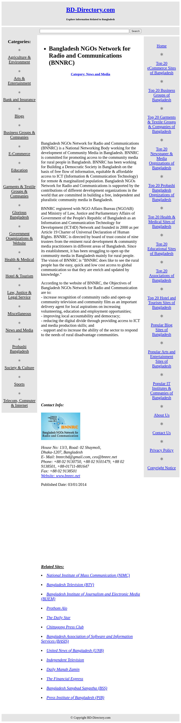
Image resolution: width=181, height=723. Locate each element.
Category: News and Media (90, 74)
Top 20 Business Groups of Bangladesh (161, 95)
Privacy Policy (162, 450)
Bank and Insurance (19, 99)
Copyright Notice (162, 467)
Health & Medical (19, 259)
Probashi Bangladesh (19, 348)
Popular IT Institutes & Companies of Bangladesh (161, 390)
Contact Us (162, 432)
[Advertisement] (90, 109)
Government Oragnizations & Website (19, 238)
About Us (161, 415)
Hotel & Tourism (19, 276)
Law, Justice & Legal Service (19, 294)
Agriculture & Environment (19, 59)
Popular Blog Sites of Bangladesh (161, 330)
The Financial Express (65, 678)
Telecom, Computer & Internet (19, 402)
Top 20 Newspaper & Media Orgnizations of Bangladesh (161, 158)
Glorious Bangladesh (19, 214)
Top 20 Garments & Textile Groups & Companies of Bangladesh (162, 124)
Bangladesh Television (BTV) (70, 584)
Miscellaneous (19, 313)
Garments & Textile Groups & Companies (19, 191)
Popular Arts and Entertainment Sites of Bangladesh (161, 358)
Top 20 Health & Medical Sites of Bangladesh (161, 222)
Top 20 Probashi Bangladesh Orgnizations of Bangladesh (161, 192)
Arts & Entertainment (19, 80)
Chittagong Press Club (65, 627)
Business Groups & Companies (19, 134)
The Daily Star (58, 617)
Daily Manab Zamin (63, 669)
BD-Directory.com (90, 9)
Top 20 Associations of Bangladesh (161, 275)
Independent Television (65, 660)
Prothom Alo (57, 608)
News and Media (19, 330)
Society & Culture (19, 367)
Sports (19, 384)
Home (162, 46)
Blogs (19, 116)
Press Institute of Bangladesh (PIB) (75, 697)
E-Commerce (19, 153)
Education (19, 170)
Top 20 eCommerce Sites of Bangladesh (161, 68)
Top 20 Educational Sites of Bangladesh (162, 249)
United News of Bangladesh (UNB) (75, 650)
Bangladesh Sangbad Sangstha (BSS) (77, 688)
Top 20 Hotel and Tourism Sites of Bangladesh (162, 302)
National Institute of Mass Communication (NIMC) (88, 575)
